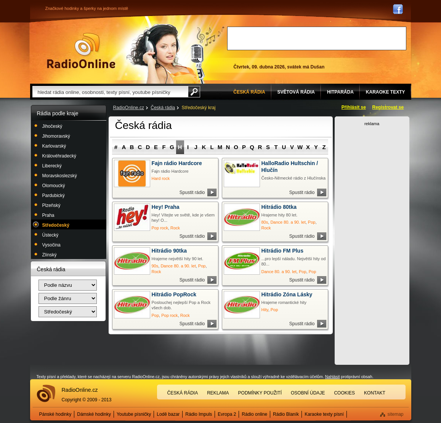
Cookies (344, 393)
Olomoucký (53, 185)
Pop (312, 222)
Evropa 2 (227, 414)
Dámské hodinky (94, 414)
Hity (264, 309)
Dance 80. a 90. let (287, 222)
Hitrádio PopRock (174, 294)
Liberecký (52, 166)
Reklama (218, 393)
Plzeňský (51, 205)
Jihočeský (52, 126)
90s (155, 266)
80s (264, 222)
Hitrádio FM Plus (282, 251)
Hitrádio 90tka (169, 251)
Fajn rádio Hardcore (177, 163)
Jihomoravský (56, 136)
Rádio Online (81, 50)
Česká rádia (163, 107)
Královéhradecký (59, 156)
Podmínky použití (260, 393)
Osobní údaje (308, 393)
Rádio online (254, 414)
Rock (175, 228)
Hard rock (161, 178)
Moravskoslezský (59, 175)
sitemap (395, 414)
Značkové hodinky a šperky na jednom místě (86, 8)
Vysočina (51, 245)
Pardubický (53, 195)
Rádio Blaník (286, 414)
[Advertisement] (317, 38)
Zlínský (49, 255)
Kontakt (374, 393)
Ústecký (50, 235)
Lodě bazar (168, 414)
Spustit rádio (192, 192)
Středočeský (55, 225)
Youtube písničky (134, 414)
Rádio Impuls (198, 414)
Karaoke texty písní (324, 414)
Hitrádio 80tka (279, 207)
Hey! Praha (166, 207)
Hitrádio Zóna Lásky (287, 294)
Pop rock (160, 228)
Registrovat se (388, 107)
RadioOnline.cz (128, 107)
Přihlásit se (354, 107)
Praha (48, 215)
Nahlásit (332, 376)
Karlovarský (54, 146)
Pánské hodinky (55, 414)
